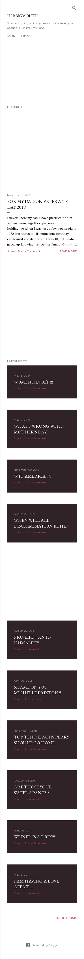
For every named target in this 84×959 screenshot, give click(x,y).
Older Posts (67, 918)
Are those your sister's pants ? (33, 790)
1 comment (32, 649)
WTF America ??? (32, 476)
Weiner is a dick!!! (34, 837)
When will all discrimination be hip (41, 523)
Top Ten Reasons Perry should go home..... (41, 740)
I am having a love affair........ (36, 884)
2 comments (33, 699)
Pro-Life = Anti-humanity (32, 640)
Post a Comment (29, 251)
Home (14, 36)
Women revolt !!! (33, 382)
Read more (68, 251)
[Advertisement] (42, 306)
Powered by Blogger (42, 945)
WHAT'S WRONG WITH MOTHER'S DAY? (38, 429)
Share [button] (11, 251)
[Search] (74, 7)
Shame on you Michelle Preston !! (37, 690)
